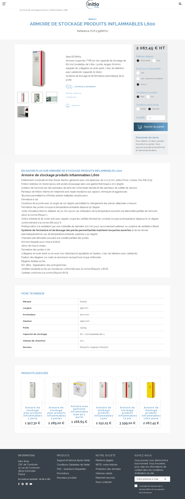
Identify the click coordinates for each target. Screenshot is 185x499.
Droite (143, 109)
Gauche (155, 109)
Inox (158, 60)
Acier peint (145, 60)
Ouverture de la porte (147, 105)
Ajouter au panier (150, 127)
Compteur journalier (146, 92)
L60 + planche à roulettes (152, 78)
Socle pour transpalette (148, 68)
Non (142, 96)
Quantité (140, 117)
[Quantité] (156, 117)
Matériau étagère (144, 56)
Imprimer (73, 105)
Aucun (144, 84)
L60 (142, 73)
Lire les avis (71, 97)
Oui (152, 96)
